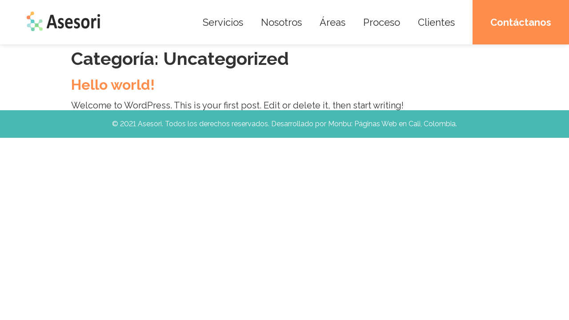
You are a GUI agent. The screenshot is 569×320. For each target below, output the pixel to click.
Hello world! (113, 84)
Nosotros (281, 22)
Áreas (332, 22)
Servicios (223, 22)
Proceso (381, 22)
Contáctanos (520, 22)
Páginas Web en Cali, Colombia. (405, 124)
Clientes (436, 22)
